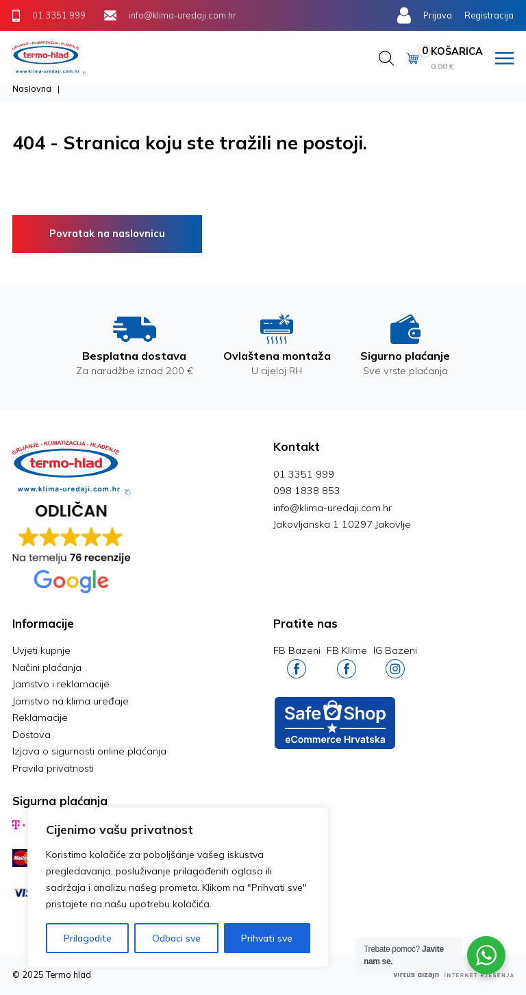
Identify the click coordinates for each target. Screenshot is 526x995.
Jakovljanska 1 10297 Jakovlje (342, 524)
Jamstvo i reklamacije (61, 684)
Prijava (437, 15)
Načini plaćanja (47, 667)
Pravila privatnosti (53, 768)
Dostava (31, 734)
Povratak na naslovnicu (107, 234)
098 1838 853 (306, 490)
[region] (178, 887)
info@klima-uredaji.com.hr (332, 508)
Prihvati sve (266, 938)
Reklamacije (40, 717)
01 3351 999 (303, 474)
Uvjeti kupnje (41, 650)
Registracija (489, 15)
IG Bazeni (395, 661)
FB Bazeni (297, 661)
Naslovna (31, 88)
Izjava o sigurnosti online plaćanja (89, 751)
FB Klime (347, 661)
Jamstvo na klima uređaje (70, 701)
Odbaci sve (176, 938)
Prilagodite (88, 938)
